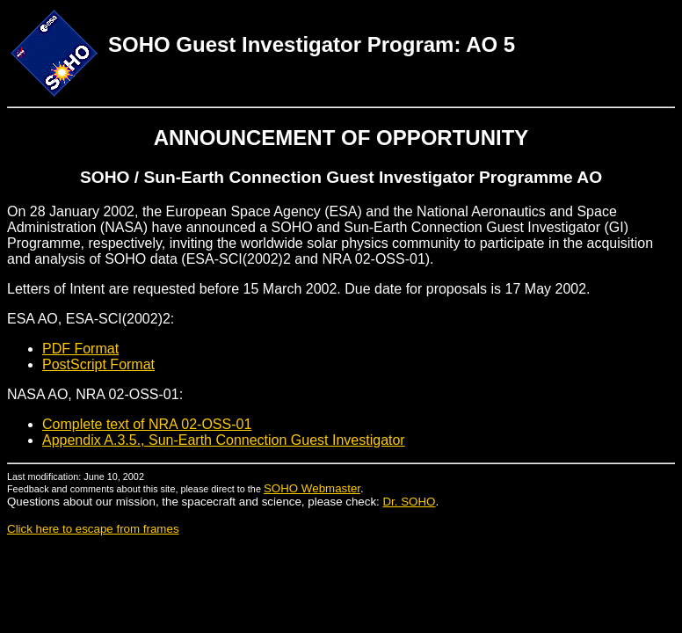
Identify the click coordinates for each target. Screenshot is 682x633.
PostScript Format (98, 364)
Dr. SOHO (408, 501)
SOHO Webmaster (312, 488)
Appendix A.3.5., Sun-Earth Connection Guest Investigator (223, 440)
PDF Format (80, 348)
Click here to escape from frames (93, 528)
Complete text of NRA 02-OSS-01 (146, 424)
